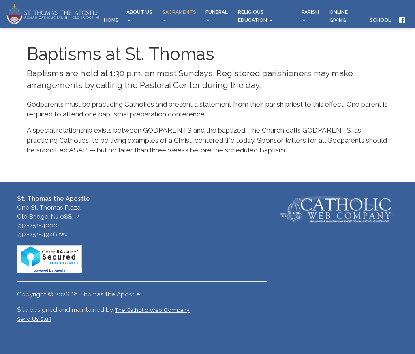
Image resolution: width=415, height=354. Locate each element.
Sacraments (179, 15)
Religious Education (255, 16)
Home (111, 20)
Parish (310, 15)
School (380, 20)
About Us (139, 15)
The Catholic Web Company (152, 310)
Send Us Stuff (34, 318)
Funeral (216, 15)
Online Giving (338, 16)
